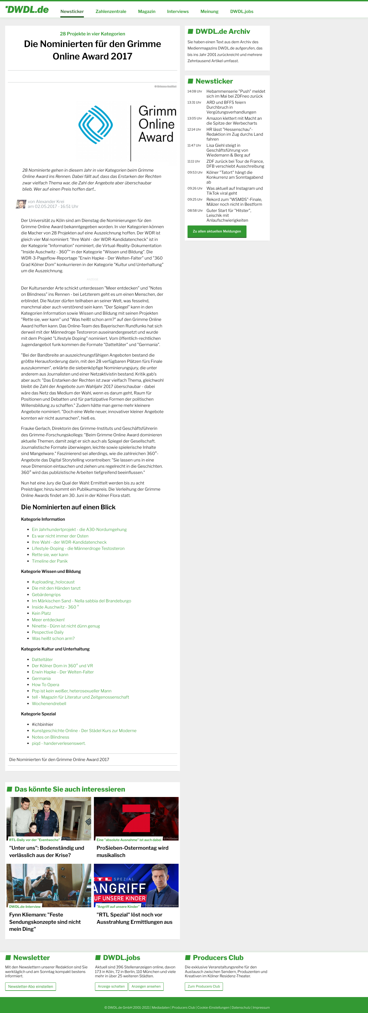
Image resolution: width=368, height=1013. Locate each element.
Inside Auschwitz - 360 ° (55, 607)
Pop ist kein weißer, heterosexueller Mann (71, 690)
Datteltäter (42, 659)
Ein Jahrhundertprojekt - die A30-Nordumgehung (79, 529)
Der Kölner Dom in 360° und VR (62, 665)
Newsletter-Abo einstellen (30, 986)
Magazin (146, 11)
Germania (41, 678)
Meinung (210, 11)
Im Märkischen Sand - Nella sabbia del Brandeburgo (81, 600)
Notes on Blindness (50, 737)
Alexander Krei (50, 201)
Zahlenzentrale (111, 11)
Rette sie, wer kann (50, 554)
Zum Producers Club (204, 986)
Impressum (261, 1007)
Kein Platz (41, 613)
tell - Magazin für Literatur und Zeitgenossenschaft (80, 697)
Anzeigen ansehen (146, 986)
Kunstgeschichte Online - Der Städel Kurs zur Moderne (84, 730)
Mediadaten (161, 1007)
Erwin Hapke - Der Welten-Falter (63, 672)
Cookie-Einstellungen (213, 1007)
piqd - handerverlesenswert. (59, 743)
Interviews (178, 11)
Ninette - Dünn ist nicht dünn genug (66, 626)
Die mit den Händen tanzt (56, 588)
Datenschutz (241, 1007)
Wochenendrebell (49, 703)
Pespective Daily (48, 632)
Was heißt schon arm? (53, 638)
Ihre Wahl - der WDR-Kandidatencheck (69, 542)
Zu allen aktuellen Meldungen (217, 231)
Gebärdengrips (46, 594)
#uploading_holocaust (53, 581)
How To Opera (45, 684)
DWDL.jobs (242, 11)
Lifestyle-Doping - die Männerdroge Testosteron (78, 548)
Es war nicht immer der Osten (60, 536)
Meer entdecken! (48, 619)
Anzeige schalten (111, 986)
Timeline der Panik (50, 561)
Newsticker (72, 11)
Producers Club (183, 1007)
